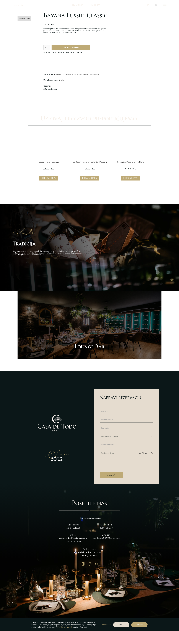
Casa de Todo (19, 5)
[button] (149, 5)
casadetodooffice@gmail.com (73, 538)
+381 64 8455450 (73, 541)
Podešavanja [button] (106, 625)
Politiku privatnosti (64, 627)
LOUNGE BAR (95, 5)
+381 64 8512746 (106, 528)
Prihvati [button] (139, 625)
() (157, 5)
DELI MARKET (77, 5)
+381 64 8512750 (72, 528)
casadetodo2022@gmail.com (106, 538)
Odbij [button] (121, 625)
